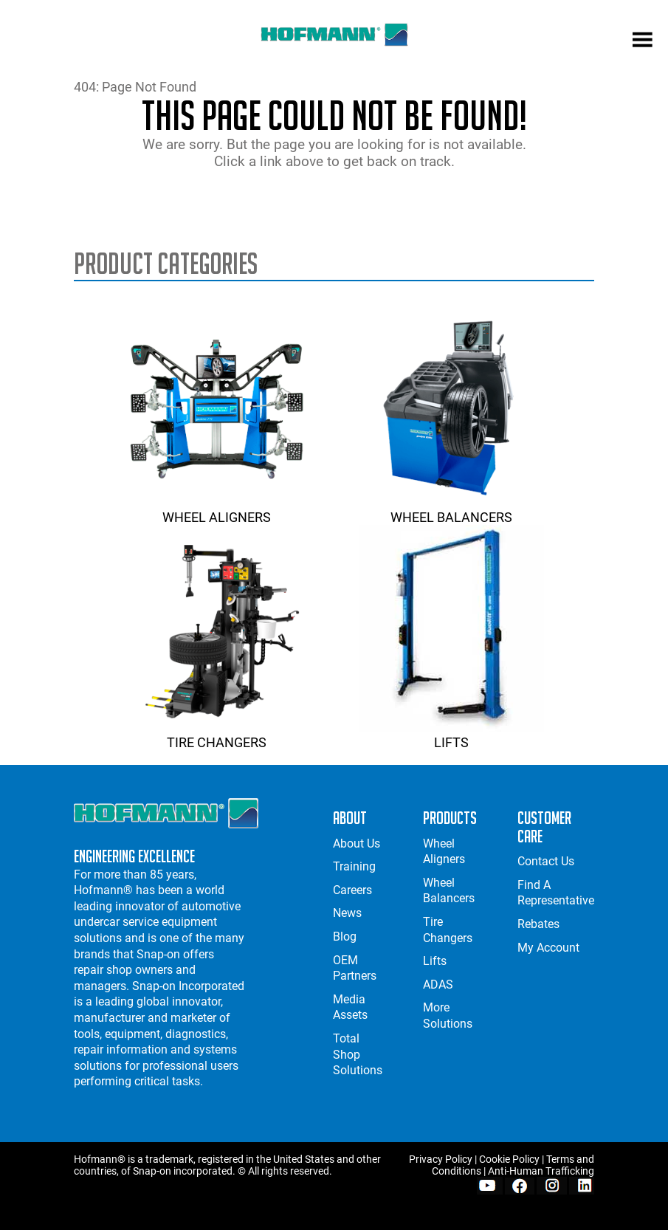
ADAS (438, 985)
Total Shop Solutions (357, 1054)
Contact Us (545, 861)
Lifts (451, 734)
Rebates (538, 924)
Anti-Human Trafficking (541, 1171)
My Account (548, 948)
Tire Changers (216, 734)
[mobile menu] (642, 41)
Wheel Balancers (451, 509)
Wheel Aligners (216, 509)
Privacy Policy (440, 1159)
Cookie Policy (509, 1159)
